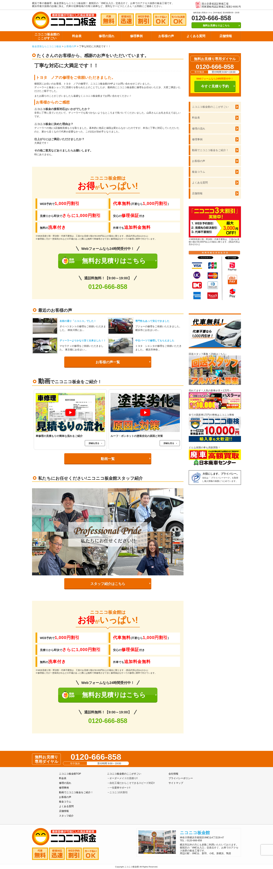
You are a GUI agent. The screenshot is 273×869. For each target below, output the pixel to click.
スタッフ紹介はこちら (107, 584)
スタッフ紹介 (66, 815)
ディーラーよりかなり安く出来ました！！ (83, 340)
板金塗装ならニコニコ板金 (46, 46)
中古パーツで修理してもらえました (154, 340)
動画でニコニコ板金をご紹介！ (210, 150)
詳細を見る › (95, 443)
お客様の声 (166, 36)
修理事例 (136, 36)
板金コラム (198, 171)
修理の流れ (106, 36)
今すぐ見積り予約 (215, 86)
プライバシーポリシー (181, 778)
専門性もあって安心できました (152, 321)
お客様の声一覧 (108, 362)
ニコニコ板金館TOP (70, 773)
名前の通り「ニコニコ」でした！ (78, 321)
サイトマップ (176, 783)
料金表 (76, 36)
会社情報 (173, 773)
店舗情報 (225, 36)
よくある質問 (195, 36)
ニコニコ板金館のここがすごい (47, 36)
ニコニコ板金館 (195, 832)
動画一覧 (108, 459)
